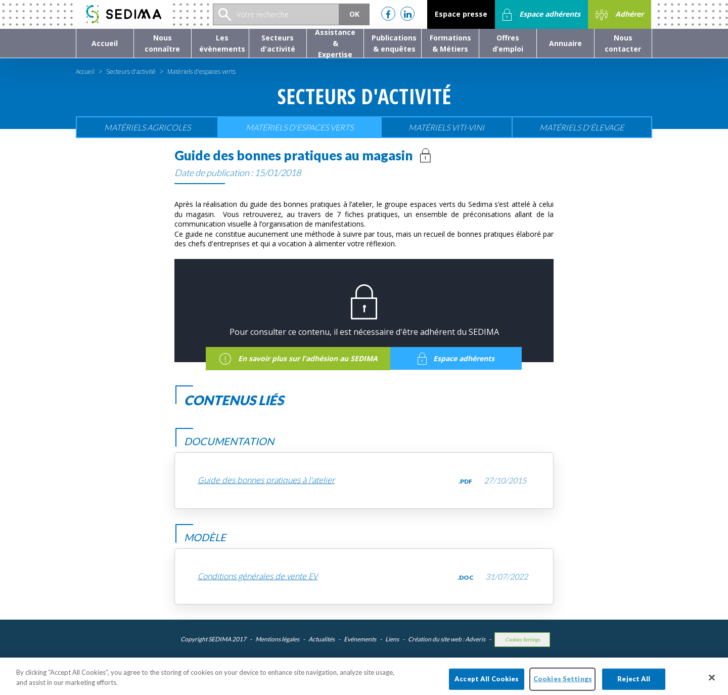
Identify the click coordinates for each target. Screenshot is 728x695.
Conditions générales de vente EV (257, 576)
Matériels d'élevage (581, 127)
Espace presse (461, 14)
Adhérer (620, 14)
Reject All (633, 684)
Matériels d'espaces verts (299, 127)
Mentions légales (277, 639)
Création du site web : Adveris (446, 639)
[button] (162, 43)
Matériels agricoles (147, 127)
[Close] (712, 683)
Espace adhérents (541, 15)
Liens (392, 639)
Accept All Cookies (486, 684)
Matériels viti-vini (446, 127)
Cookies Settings (522, 639)
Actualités (321, 639)
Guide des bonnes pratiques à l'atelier (266, 480)
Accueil (85, 71)
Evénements (360, 639)
